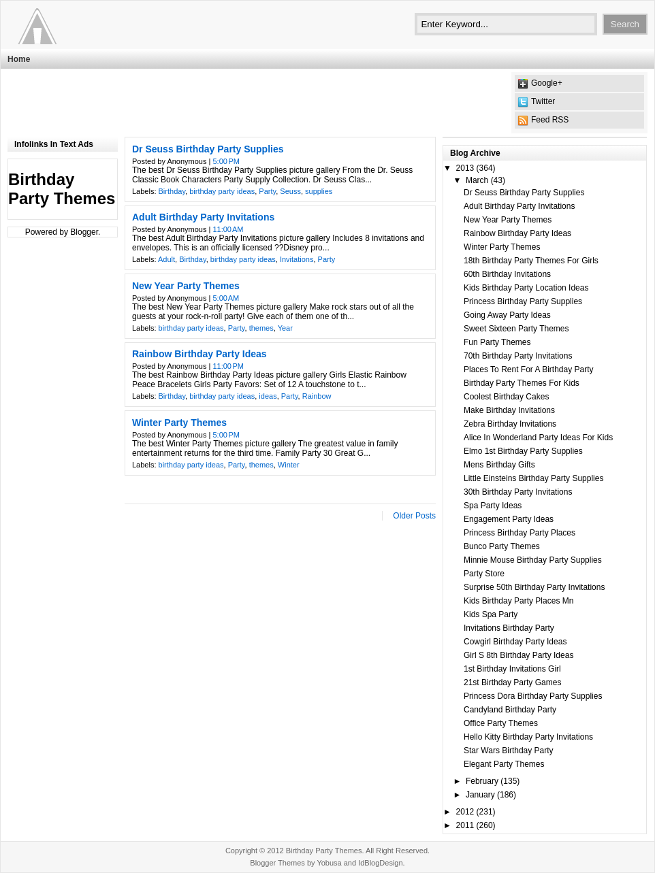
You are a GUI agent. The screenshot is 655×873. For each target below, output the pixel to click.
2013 (465, 168)
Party (267, 191)
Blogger (84, 232)
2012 (465, 812)
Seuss (290, 191)
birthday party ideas (222, 191)
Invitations (297, 259)
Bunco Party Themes (502, 546)
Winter (289, 465)
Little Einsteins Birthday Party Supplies (533, 478)
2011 (465, 825)
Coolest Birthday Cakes (506, 396)
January (480, 795)
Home (18, 59)
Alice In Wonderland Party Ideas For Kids (538, 437)
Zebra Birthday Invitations (510, 424)
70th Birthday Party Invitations (518, 356)
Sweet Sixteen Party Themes (516, 328)
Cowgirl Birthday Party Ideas (515, 641)
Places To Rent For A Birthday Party (529, 369)
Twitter (543, 101)
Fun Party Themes (497, 342)
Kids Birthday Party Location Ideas (526, 288)
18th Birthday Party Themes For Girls (531, 260)
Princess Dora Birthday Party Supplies (533, 696)
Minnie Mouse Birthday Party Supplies (533, 560)
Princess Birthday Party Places (519, 533)
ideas (267, 396)
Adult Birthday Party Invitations (203, 217)
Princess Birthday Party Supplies (523, 301)
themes (261, 328)
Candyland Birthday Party (510, 709)
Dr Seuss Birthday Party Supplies (208, 149)
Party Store (484, 573)
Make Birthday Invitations (509, 410)
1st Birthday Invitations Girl (512, 669)
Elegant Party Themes (504, 764)
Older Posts (414, 516)
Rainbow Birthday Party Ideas (199, 353)
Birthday (172, 191)
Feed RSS (550, 120)
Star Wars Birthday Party (509, 750)
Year (285, 328)
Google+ (546, 83)
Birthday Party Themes (324, 850)
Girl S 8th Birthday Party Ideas (518, 655)
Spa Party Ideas (493, 505)
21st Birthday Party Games (512, 682)
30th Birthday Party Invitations (518, 492)
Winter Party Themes (179, 422)
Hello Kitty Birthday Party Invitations (528, 737)
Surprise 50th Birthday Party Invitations (534, 587)
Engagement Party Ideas (509, 519)
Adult (166, 259)
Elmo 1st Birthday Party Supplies (523, 451)
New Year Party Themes (186, 285)
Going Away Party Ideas (507, 315)
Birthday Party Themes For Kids (521, 383)
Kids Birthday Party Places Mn (518, 601)
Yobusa (329, 863)
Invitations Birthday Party (509, 628)
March (477, 180)
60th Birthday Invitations (507, 274)
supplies (318, 191)
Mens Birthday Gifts (499, 465)
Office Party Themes (501, 723)
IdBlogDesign (380, 863)
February (482, 781)
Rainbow (317, 396)
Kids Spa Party (490, 614)
